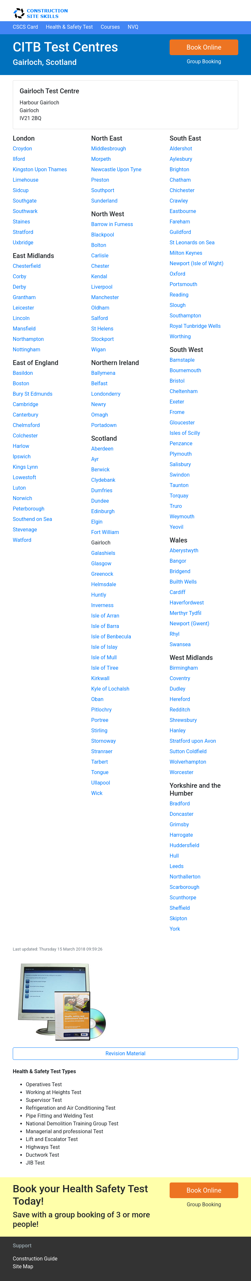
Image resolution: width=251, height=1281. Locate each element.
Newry (98, 404)
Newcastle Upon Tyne (116, 169)
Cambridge (25, 404)
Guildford (180, 232)
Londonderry (106, 394)
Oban (97, 699)
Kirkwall (100, 678)
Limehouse (26, 180)
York (175, 929)
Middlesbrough (108, 148)
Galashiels (103, 553)
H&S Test (69, 27)
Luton (19, 488)
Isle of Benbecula (111, 636)
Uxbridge (23, 242)
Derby (19, 287)
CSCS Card (25, 27)
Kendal (99, 276)
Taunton (179, 485)
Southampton (185, 316)
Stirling (99, 730)
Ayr (95, 459)
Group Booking (204, 61)
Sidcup (21, 190)
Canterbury (25, 415)
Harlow (21, 446)
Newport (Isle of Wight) (197, 263)
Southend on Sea (32, 519)
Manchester (105, 297)
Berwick (100, 469)
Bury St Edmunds (33, 394)
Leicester (23, 308)
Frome (177, 412)
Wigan (98, 349)
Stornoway (103, 741)
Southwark (25, 211)
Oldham (100, 308)
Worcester (181, 772)
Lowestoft (24, 477)
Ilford (19, 159)
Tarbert (99, 762)
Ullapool (100, 783)
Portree (99, 720)
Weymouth (182, 516)
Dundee (100, 501)
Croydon (22, 148)
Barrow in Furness (112, 224)
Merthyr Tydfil (185, 613)
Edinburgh (103, 511)
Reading (179, 295)
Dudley (177, 689)
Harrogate (181, 835)
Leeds (177, 866)
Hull (174, 856)
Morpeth (101, 159)
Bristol (177, 381)
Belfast (99, 383)
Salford (99, 318)
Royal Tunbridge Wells (195, 326)
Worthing (180, 336)
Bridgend (180, 571)
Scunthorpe (183, 897)
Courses (110, 27)
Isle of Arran (105, 616)
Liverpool (101, 287)
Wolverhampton (188, 762)
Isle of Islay (104, 647)
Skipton (178, 918)
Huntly (98, 595)
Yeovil (176, 527)
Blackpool (102, 235)
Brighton (179, 169)
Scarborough (184, 887)
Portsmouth (183, 284)
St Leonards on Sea (192, 242)
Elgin (97, 522)
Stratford (23, 232)
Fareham (180, 222)
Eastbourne (183, 211)
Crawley (179, 201)
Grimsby (179, 824)
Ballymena (103, 373)
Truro (176, 506)
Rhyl (174, 634)
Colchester (25, 436)
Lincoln (21, 318)
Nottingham (26, 349)
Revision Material (125, 1053)
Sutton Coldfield (188, 751)
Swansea (180, 644)
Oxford (177, 274)
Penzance (181, 443)
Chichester (182, 190)
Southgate (25, 201)
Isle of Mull (104, 657)
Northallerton (185, 877)
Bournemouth (185, 370)
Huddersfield (184, 845)
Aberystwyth (184, 550)
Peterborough (28, 509)
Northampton (28, 339)
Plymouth (181, 454)
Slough (178, 305)
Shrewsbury (183, 720)
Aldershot (181, 148)
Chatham (180, 180)
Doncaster (181, 814)
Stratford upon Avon (193, 741)
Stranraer (101, 751)
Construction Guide (35, 1259)
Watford (22, 540)
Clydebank (103, 480)
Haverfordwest (187, 603)
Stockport (102, 339)
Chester (100, 266)
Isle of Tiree (104, 668)
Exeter (177, 402)
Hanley (178, 730)
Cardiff (177, 592)
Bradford (180, 804)
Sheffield (180, 908)
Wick (97, 793)
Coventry (180, 678)
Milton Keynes (186, 253)
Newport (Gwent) (189, 623)
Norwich (22, 498)
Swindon (180, 475)
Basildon (23, 373)
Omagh (99, 415)
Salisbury (180, 464)
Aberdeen (102, 449)
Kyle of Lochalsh (110, 689)
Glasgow (101, 563)
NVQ (133, 27)
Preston (100, 180)
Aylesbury (181, 159)
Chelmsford (26, 425)
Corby (19, 276)
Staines (21, 222)
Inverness (102, 605)
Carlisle (100, 255)
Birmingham (184, 668)
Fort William (105, 532)
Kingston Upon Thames (40, 169)
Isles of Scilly (185, 433)
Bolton (98, 245)
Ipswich (22, 456)
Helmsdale (103, 584)
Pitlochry (101, 710)
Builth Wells (183, 582)
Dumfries (101, 490)
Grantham (24, 297)
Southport (102, 190)
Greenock (102, 574)
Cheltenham (184, 391)
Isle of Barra (105, 626)
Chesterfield (27, 266)
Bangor (178, 561)
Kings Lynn (25, 467)
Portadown (104, 425)
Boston (21, 383)
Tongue (100, 772)
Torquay (179, 496)
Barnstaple (182, 360)
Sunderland (104, 201)
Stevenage (25, 529)
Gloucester (182, 422)
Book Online (204, 47)
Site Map (23, 1266)
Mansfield (24, 329)
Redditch (180, 710)
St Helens (102, 329)
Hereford (180, 699)
